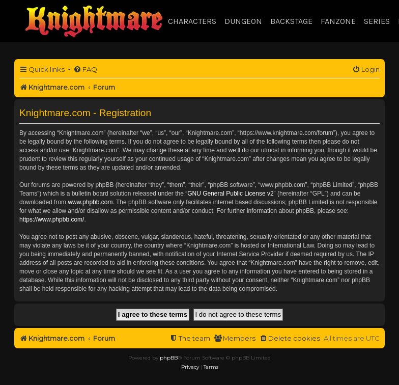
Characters (192, 21)
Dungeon (243, 21)
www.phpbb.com (90, 202)
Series (377, 21)
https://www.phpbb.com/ (51, 219)
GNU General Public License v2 (230, 193)
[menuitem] (85, 69)
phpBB (169, 357)
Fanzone (338, 21)
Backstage (291, 21)
